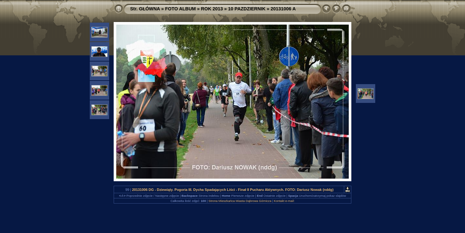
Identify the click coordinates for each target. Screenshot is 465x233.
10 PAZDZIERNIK (246, 8)
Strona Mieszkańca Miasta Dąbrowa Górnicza (240, 201)
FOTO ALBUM (180, 8)
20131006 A (283, 8)
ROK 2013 (212, 8)
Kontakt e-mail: (284, 201)
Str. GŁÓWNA (145, 8)
